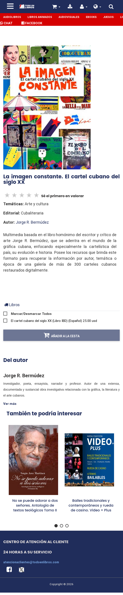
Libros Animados (40, 17)
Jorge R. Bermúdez (32, 222)
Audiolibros (12, 17)
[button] (97, 7)
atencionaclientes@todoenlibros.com (31, 562)
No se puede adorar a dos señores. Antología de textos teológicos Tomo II (35, 505)
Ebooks (91, 17)
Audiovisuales (69, 17)
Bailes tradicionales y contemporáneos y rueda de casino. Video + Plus (91, 505)
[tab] (12, 304)
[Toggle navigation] (10, 6)
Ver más (9, 404)
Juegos (108, 17)
